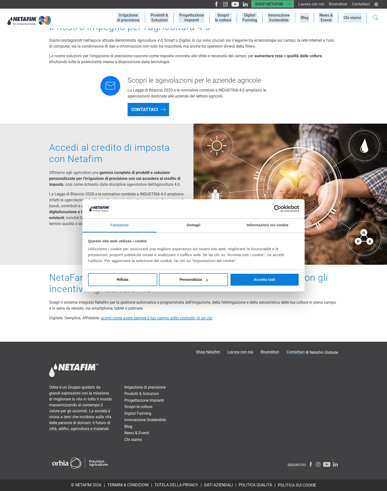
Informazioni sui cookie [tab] (268, 225)
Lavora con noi (310, 4)
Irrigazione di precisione (145, 387)
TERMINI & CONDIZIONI (128, 485)
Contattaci (361, 4)
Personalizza (193, 280)
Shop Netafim (267, 4)
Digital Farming (253, 17)
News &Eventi (327, 17)
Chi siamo (353, 17)
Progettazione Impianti (144, 400)
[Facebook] (213, 4)
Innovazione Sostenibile (281, 17)
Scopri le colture (138, 406)
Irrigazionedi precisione (134, 17)
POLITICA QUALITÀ (255, 485)
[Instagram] (221, 4)
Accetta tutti (264, 280)
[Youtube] (231, 4)
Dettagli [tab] (193, 225)
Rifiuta (122, 280)
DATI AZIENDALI (218, 485)
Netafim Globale (324, 352)
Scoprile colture (227, 17)
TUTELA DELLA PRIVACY (176, 485)
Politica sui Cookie (297, 485)
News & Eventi (136, 433)
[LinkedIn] (241, 4)
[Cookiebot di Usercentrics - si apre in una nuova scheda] (277, 208)
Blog (306, 17)
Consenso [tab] (119, 225)
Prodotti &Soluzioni (165, 17)
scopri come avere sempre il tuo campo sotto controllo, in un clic (157, 318)
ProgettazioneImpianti (196, 17)
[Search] (376, 18)
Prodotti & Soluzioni (141, 393)
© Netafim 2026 (86, 485)
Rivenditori (337, 4)
